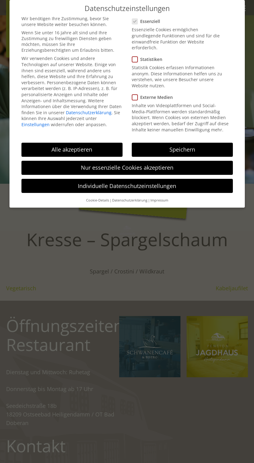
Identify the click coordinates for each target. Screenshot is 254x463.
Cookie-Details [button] (97, 200)
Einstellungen (35, 124)
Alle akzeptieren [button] (71, 149)
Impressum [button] (159, 200)
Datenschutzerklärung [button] (129, 200)
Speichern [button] (182, 149)
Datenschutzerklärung (89, 112)
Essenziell (148, 21)
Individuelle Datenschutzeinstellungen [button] (127, 186)
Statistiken (149, 59)
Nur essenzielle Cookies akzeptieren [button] (127, 167)
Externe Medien (154, 97)
